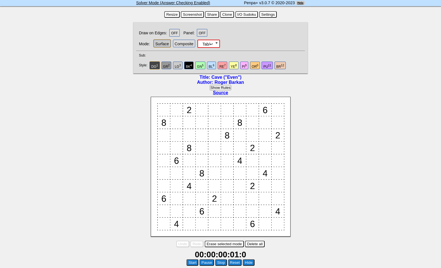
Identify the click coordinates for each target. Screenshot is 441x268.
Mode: (144, 44)
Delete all (255, 244)
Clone (227, 14)
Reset (235, 262)
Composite (184, 44)
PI (244, 66)
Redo (196, 244)
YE (234, 66)
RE (222, 66)
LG (178, 66)
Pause (206, 262)
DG (154, 66)
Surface (162, 44)
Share (212, 14)
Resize (172, 14)
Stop (221, 262)
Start (192, 262)
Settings (268, 14)
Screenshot (192, 14)
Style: (144, 65)
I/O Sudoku (246, 14)
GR (166, 66)
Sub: (144, 55)
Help (300, 2)
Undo (182, 244)
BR (280, 66)
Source (220, 92)
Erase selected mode (224, 244)
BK (189, 66)
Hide (248, 262)
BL (211, 66)
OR (255, 66)
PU (267, 66)
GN (200, 66)
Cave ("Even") (227, 77)
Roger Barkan (229, 82)
